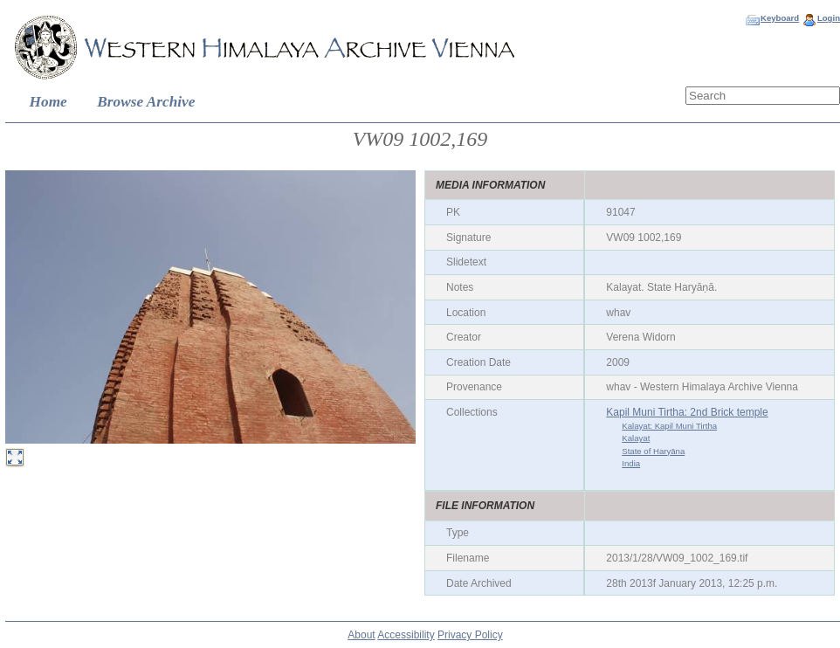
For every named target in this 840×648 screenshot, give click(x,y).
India (631, 463)
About (361, 635)
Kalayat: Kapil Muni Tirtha (669, 426)
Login (828, 18)
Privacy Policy (470, 635)
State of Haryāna (653, 451)
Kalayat (636, 438)
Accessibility (405, 635)
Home (48, 101)
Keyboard (780, 18)
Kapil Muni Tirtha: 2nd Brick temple (687, 412)
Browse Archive (146, 101)
